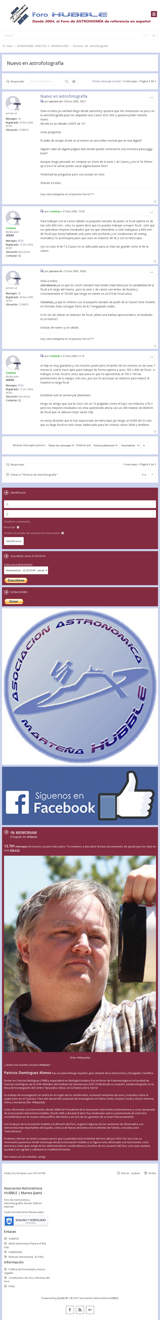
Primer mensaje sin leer (106, 81)
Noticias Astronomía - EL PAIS (26, 1257)
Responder (17, 81)
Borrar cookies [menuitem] (130, 1173)
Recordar (11, 527)
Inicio (9, 46)
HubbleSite (15, 1252)
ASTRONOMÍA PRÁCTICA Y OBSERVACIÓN (42, 46)
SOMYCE (14, 1238)
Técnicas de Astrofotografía (90, 46)
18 (19, 118)
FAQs (12, 1286)
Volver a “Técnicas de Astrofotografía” (34, 474)
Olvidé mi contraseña (17, 521)
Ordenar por (97, 445)
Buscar (66, 81)
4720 (20, 241)
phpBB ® (62, 1298)
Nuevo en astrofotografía (35, 63)
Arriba (152, 1173)
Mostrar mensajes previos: (44, 445)
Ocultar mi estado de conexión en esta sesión (34, 533)
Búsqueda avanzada (73, 81)
